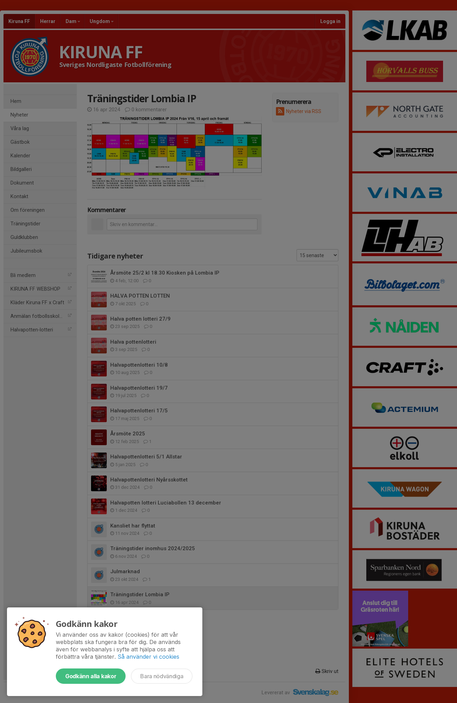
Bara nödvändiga (161, 676)
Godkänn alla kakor (90, 676)
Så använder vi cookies (148, 656)
